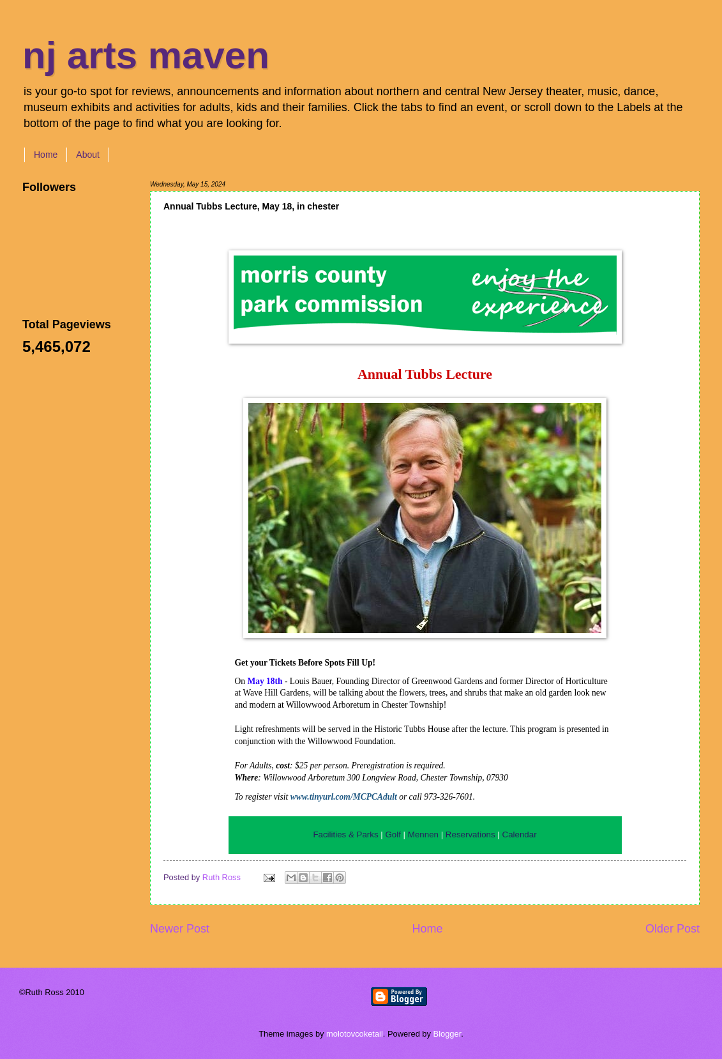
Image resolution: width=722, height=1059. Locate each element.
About (88, 154)
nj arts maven (145, 55)
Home (45, 154)
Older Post (672, 928)
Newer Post (179, 928)
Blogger (447, 1034)
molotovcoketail (354, 1034)
